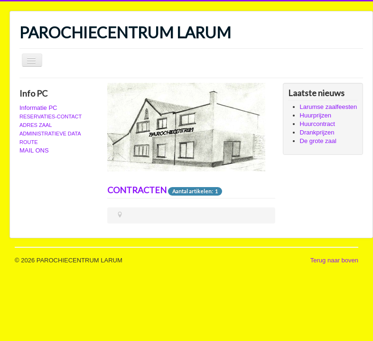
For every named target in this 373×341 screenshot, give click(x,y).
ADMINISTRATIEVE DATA (50, 133)
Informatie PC (38, 107)
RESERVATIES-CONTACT (50, 116)
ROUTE (28, 142)
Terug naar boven (334, 260)
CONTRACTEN (137, 190)
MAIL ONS (34, 150)
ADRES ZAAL (35, 125)
